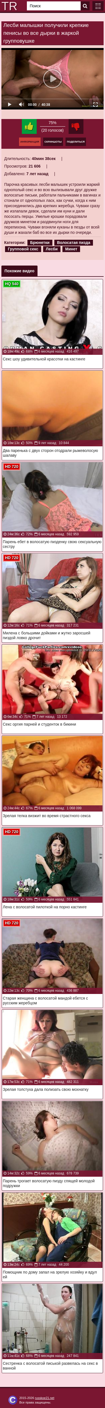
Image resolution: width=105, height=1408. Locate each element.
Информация (29, 141)
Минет (71, 249)
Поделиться (76, 141)
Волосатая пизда (73, 242)
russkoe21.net (44, 1398)
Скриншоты (53, 141)
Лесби (52, 249)
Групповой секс (23, 249)
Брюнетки (40, 242)
